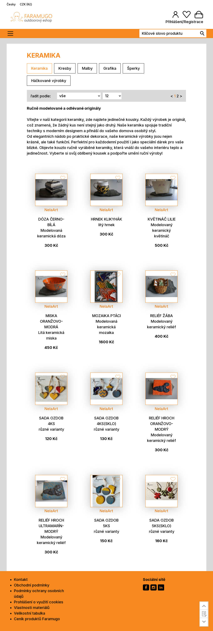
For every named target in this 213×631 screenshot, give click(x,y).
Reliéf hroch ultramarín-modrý (51, 526)
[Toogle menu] (12, 33)
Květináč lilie (162, 219)
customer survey (203, 614)
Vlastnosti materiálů (32, 607)
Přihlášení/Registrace (184, 22)
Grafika (109, 68)
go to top (203, 605)
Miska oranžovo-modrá (51, 321)
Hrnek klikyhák (106, 219)
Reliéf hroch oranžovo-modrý (161, 423)
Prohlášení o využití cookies (38, 602)
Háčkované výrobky (48, 80)
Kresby (64, 68)
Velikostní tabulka (29, 613)
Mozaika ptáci (106, 316)
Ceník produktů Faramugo (37, 619)
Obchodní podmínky (31, 585)
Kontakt (21, 579)
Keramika (39, 68)
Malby (87, 68)
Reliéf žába (161, 316)
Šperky (133, 68)
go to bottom (203, 622)
